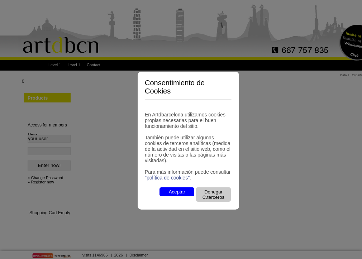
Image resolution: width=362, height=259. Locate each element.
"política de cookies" (167, 178)
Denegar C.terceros (213, 194)
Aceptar (177, 192)
